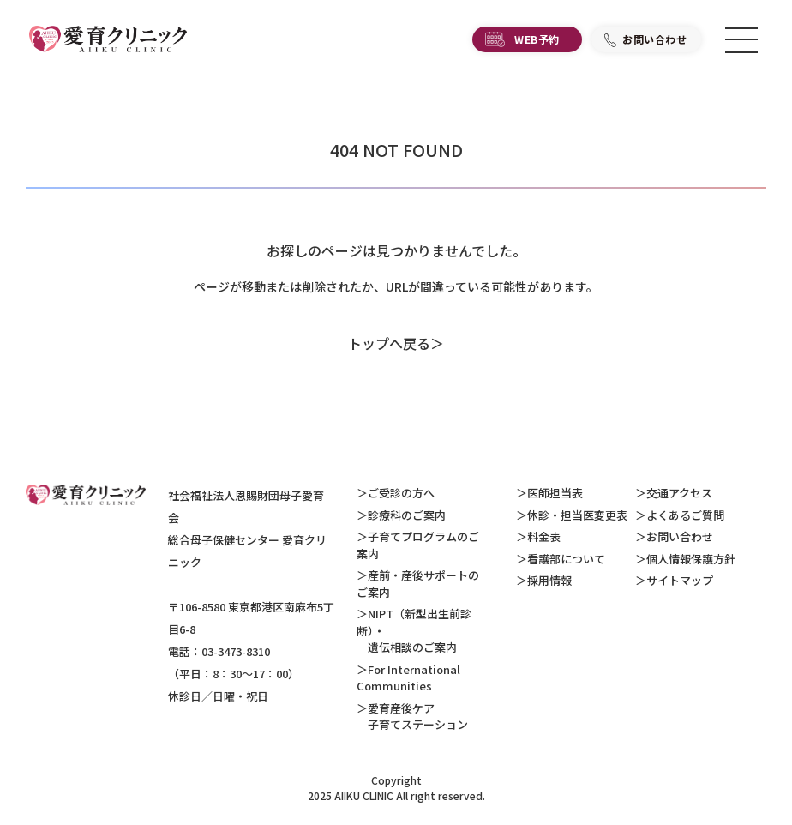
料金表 (544, 536)
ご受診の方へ (401, 493)
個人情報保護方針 (690, 559)
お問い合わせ (654, 39)
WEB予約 (537, 39)
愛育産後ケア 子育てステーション (412, 716)
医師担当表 (555, 493)
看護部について (566, 559)
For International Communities (408, 678)
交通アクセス (679, 493)
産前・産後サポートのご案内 (418, 583)
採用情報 (549, 580)
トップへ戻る (389, 343)
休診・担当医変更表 (577, 515)
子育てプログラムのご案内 (418, 545)
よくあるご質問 (685, 515)
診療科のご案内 (407, 515)
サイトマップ (679, 580)
